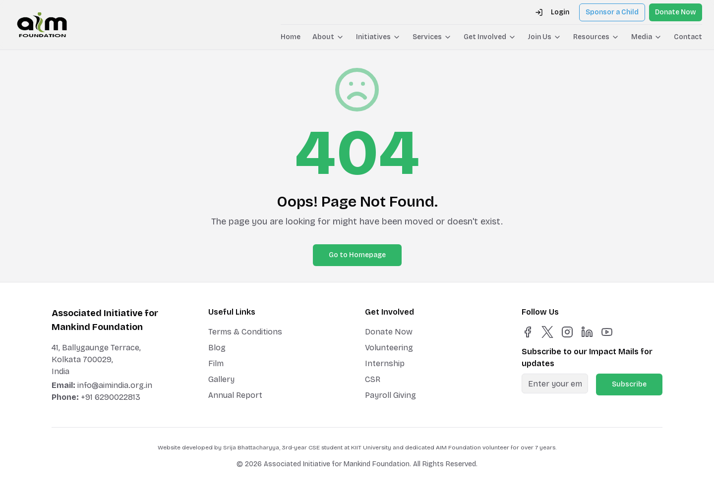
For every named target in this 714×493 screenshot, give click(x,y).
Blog (217, 347)
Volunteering (389, 347)
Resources (596, 37)
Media (646, 37)
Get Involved (490, 37)
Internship (385, 363)
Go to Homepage (357, 255)
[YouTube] (607, 332)
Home (290, 37)
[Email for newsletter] (555, 383)
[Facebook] (528, 332)
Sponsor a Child (612, 12)
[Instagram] (567, 332)
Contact (688, 37)
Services (432, 37)
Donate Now (675, 12)
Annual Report (235, 395)
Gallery (221, 379)
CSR (372, 379)
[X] (547, 332)
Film (216, 363)
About (328, 37)
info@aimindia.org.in (114, 385)
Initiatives (378, 37)
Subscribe (629, 384)
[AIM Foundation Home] (41, 24)
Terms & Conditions (245, 331)
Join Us (544, 37)
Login (552, 12)
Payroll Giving (390, 395)
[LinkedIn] (587, 332)
